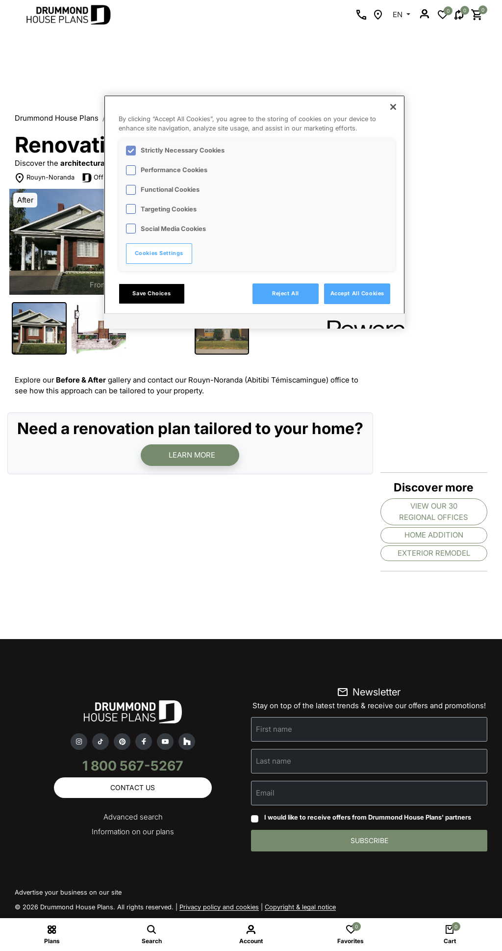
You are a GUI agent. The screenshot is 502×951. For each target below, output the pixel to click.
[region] (254, 212)
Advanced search (133, 817)
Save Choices (151, 293)
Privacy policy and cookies (219, 907)
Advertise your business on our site (68, 892)
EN (398, 14)
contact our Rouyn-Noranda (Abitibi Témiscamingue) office (249, 380)
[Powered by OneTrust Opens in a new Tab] (363, 322)
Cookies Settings (159, 253)
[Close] (393, 107)
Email (265, 792)
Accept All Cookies (357, 293)
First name (274, 729)
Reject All (285, 293)
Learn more (192, 455)
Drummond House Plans (57, 118)
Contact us (132, 787)
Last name (273, 761)
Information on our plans (133, 831)
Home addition (433, 535)
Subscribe (369, 840)
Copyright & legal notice (300, 907)
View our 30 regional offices (433, 511)
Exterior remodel (434, 553)
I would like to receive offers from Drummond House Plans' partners (367, 817)
